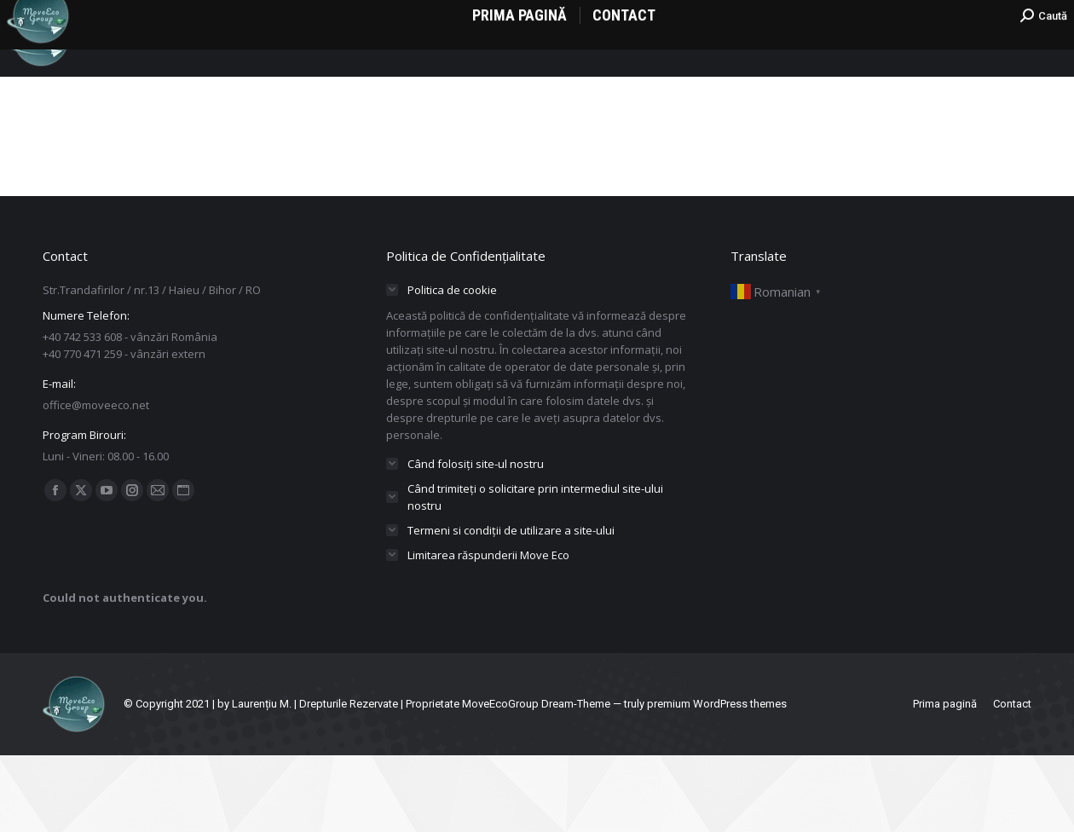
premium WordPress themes (717, 780)
